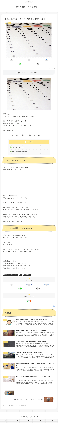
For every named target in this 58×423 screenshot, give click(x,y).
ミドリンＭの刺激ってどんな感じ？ (21, 152)
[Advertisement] (29, 183)
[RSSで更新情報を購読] (30, 301)
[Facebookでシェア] (29, 60)
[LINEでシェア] (20, 63)
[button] (37, 63)
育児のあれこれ (26, 275)
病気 (20, 275)
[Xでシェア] (11, 60)
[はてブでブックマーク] (46, 60)
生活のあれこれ (14, 275)
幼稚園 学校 (6, 275)
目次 (28, 142)
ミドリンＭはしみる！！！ (18, 147)
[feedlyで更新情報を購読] (27, 301)
